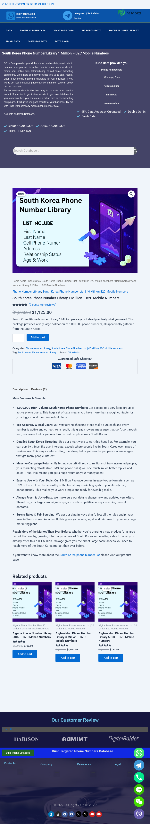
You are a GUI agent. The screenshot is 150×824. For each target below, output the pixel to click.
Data (9, 30)
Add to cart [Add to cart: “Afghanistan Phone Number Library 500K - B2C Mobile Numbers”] (111, 658)
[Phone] (139, 777)
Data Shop (62, 41)
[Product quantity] (18, 338)
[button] (131, 194)
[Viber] (139, 814)
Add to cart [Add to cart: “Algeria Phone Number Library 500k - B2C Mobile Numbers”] (25, 654)
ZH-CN (6, 4)
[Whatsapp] (139, 753)
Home (15, 280)
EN (23, 4)
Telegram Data (91, 30)
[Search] (135, 151)
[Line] (139, 789)
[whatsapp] (11, 16)
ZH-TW (16, 4)
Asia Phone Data (30, 280)
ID (35, 4)
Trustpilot (8, 729)
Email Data (13, 41)
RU (44, 4)
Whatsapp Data (64, 30)
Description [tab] (20, 389)
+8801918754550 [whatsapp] (25, 14)
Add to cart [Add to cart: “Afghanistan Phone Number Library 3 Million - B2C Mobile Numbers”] (68, 658)
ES (48, 4)
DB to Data (73, 352)
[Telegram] (139, 765)
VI (52, 4)
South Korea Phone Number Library (37, 352)
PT (39, 4)
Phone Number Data (33, 30)
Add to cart (37, 337)
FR (27, 4)
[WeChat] (139, 801)
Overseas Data (37, 41)
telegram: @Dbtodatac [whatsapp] (86, 13)
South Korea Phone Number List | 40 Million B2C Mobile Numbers (77, 280)
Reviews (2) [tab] (39, 389)
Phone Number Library (124, 30)
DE (32, 4)
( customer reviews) (42, 304)
